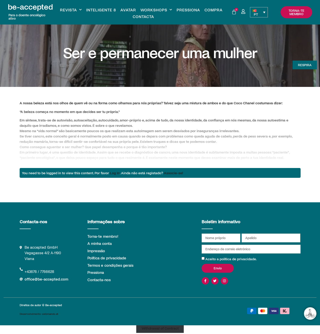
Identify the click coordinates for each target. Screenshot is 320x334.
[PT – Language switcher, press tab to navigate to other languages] (259, 12)
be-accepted (30, 6)
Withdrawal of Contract (160, 328)
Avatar (128, 9)
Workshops (156, 9)
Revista (71, 9)
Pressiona (188, 9)
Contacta (143, 16)
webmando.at (50, 313)
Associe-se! (173, 173)
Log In (115, 173)
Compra (213, 9)
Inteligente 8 (101, 9)
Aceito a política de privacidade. (231, 259)
